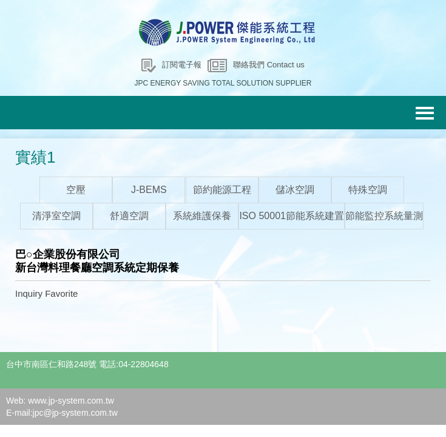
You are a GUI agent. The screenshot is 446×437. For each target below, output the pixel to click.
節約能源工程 (222, 190)
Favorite (61, 293)
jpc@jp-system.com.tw (75, 413)
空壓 (76, 190)
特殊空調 (367, 190)
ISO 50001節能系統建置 (291, 216)
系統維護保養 (202, 216)
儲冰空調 (294, 190)
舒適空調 (129, 216)
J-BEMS (149, 190)
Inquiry (28, 293)
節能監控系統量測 (384, 216)
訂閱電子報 (181, 64)
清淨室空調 (56, 216)
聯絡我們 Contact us (269, 64)
